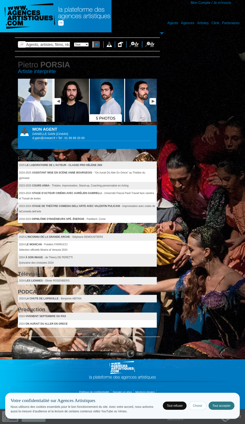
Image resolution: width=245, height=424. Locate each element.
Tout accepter (221, 405)
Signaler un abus (123, 392)
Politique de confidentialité (94, 392)
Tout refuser (175, 405)
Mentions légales (145, 392)
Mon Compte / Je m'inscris (211, 3)
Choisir (197, 405)
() (62, 134)
